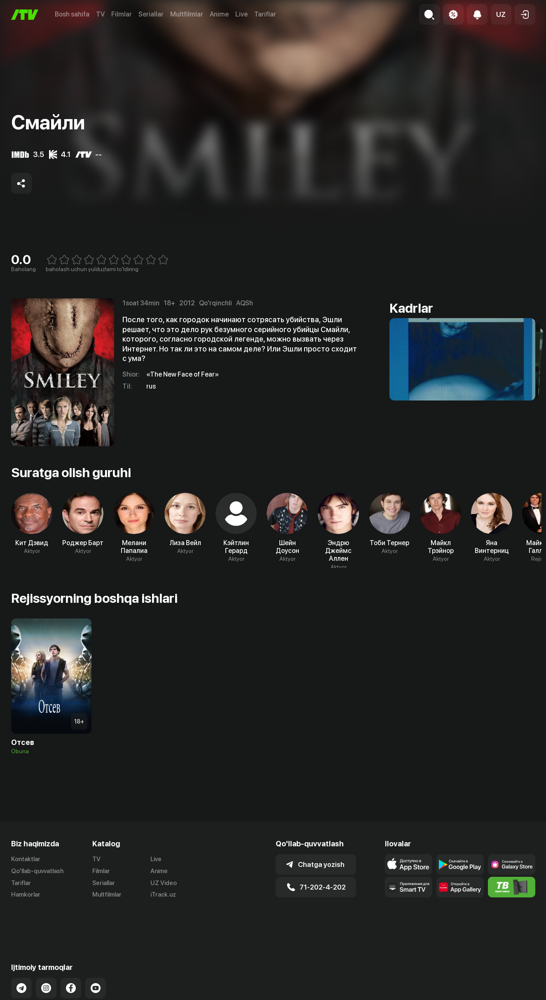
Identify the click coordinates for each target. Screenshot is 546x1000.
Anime (219, 14)
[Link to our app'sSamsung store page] (511, 864)
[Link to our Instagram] (46, 954)
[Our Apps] (408, 887)
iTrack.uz (163, 894)
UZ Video (163, 883)
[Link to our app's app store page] (408, 864)
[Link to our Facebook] (71, 954)
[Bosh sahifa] (24, 14)
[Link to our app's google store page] (460, 864)
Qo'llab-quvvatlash (37, 871)
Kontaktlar (25, 859)
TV (100, 14)
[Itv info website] (511, 887)
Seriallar (151, 14)
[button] (501, 14)
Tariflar (265, 14)
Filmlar (121, 14)
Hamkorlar (25, 894)
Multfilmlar (186, 14)
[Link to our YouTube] (95, 954)
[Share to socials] (21, 183)
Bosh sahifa (72, 14)
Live (241, 14)
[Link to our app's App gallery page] (460, 887)
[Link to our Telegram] (21, 954)
